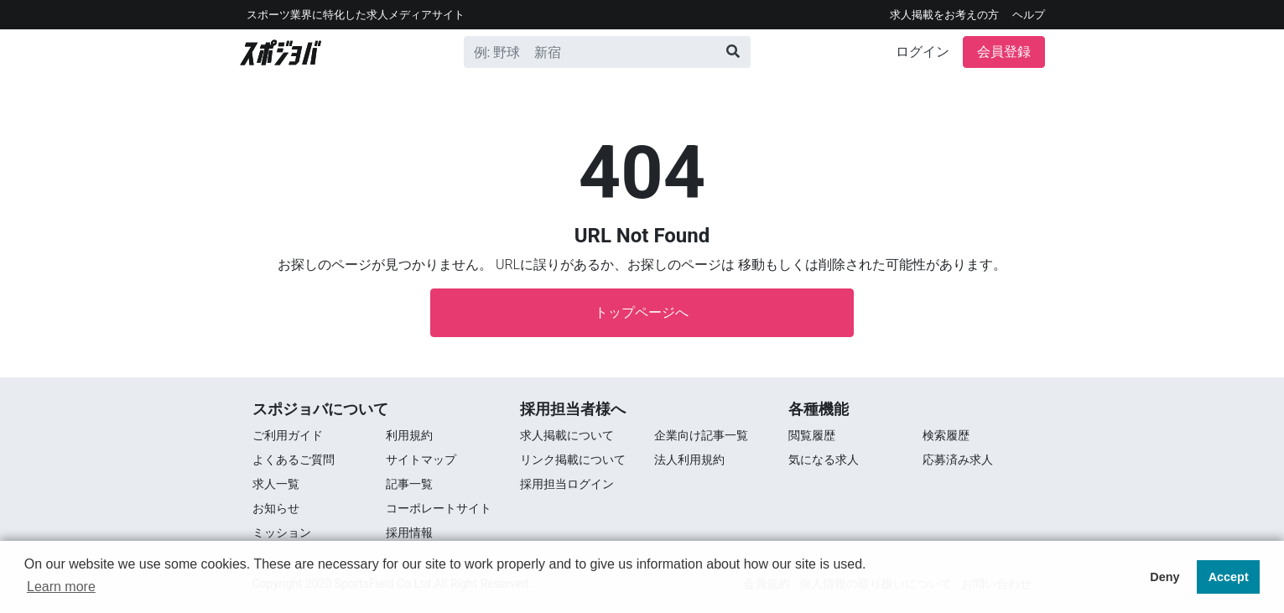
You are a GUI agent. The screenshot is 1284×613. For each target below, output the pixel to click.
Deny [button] (1164, 577)
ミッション (281, 532)
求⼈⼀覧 (275, 484)
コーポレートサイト (438, 508)
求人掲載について (567, 435)
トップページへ (642, 312)
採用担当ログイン (567, 484)
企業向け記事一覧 (701, 435)
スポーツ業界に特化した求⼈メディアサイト (356, 14)
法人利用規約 (689, 459)
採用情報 (409, 532)
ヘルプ (1028, 14)
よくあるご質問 (293, 459)
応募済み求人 (958, 459)
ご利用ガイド (287, 435)
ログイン (922, 52)
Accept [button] (1229, 577)
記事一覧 (409, 484)
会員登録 (1004, 52)
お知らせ (275, 508)
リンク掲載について (573, 459)
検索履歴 (946, 435)
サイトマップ (421, 459)
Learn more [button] (61, 586)
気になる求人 (823, 459)
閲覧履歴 (811, 435)
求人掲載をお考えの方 (944, 14)
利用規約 (409, 435)
